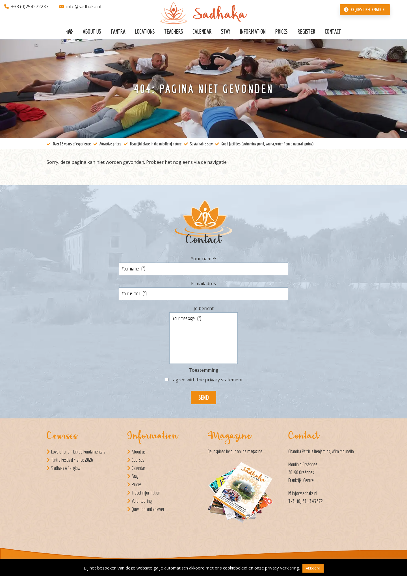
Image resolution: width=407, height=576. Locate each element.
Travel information (146, 493)
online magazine (249, 451)
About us (139, 452)
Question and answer (148, 509)
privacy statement (224, 380)
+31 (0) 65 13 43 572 (307, 501)
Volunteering (142, 501)
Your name (204, 258)
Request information (364, 9)
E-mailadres (203, 283)
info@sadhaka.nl (80, 6)
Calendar (138, 468)
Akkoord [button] (313, 568)
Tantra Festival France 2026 (72, 460)
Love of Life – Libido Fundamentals (78, 452)
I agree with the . (207, 380)
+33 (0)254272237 (26, 6)
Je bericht (204, 308)
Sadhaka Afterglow (66, 468)
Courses (138, 460)
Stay (135, 476)
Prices (137, 484)
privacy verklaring (282, 568)
